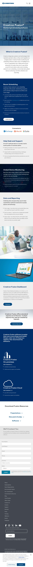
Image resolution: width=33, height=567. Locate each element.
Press (6, 511)
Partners (7, 509)
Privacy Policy (21, 557)
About (6, 482)
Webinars (7, 516)
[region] (16, 560)
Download (7, 304)
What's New (7, 500)
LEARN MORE (8, 119)
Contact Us (7, 502)
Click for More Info (16, 324)
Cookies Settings (11, 564)
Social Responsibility (9, 487)
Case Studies (8, 498)
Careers (6, 504)
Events (6, 518)
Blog (6, 496)
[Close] (30, 554)
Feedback (7, 520)
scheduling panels (15, 100)
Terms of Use (25, 471)
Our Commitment (9, 491)
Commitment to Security (10, 493)
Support (6, 507)
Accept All (21, 564)
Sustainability (8, 484)
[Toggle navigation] (29, 3)
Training (6, 513)
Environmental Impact (10, 489)
